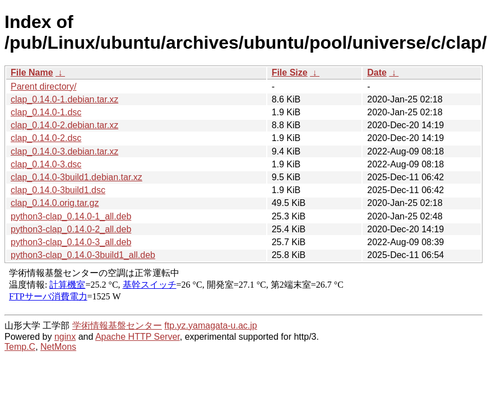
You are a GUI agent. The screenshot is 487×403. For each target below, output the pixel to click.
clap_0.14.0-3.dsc (46, 164)
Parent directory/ (43, 86)
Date (377, 72)
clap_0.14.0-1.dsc (46, 112)
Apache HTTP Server (137, 336)
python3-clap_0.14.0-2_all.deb (71, 229)
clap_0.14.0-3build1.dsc (58, 190)
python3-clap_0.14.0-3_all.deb (71, 242)
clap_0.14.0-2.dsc (46, 138)
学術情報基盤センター (117, 325)
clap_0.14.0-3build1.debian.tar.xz (76, 177)
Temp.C (19, 347)
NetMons (58, 347)
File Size (290, 72)
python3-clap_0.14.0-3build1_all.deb (83, 255)
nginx (65, 336)
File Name (32, 72)
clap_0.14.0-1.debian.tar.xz (64, 99)
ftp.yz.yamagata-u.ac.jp (210, 325)
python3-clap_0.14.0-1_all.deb (71, 216)
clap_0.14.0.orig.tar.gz (55, 203)
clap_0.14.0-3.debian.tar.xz (64, 151)
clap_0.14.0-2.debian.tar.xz (64, 125)
